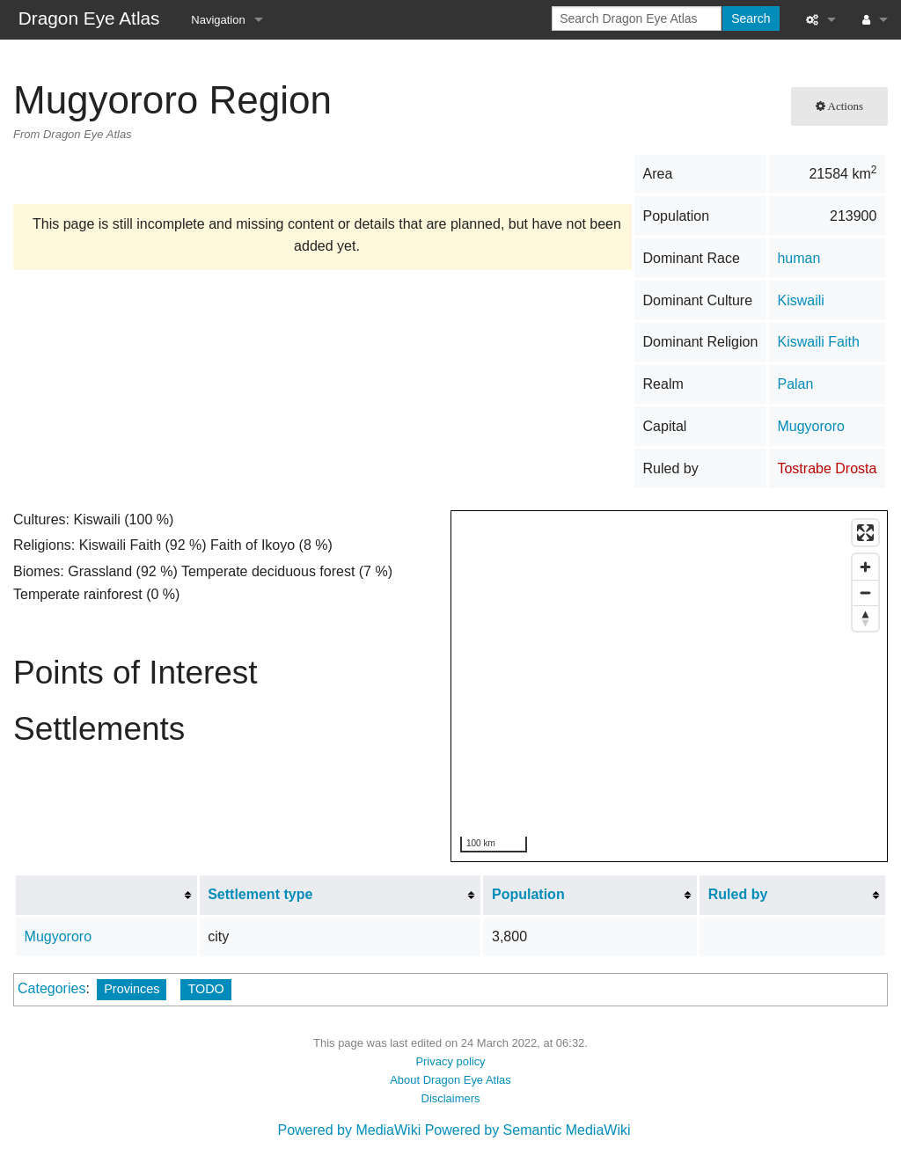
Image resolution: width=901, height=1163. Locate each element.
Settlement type (260, 894)
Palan (795, 384)
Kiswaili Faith (818, 341)
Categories (51, 988)
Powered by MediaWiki (349, 1130)
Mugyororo (810, 426)
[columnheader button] (107, 895)
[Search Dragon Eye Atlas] (637, 18)
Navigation (218, 19)
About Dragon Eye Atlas (450, 1079)
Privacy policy (450, 1061)
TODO (205, 989)
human (798, 258)
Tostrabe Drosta (826, 468)
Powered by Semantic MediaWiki (528, 1130)
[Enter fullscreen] (865, 532)
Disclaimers (450, 1098)
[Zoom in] (865, 567)
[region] (670, 687)
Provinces (131, 989)
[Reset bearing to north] (865, 618)
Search (750, 18)
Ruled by (738, 894)
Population (528, 894)
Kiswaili (800, 300)
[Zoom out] (865, 592)
